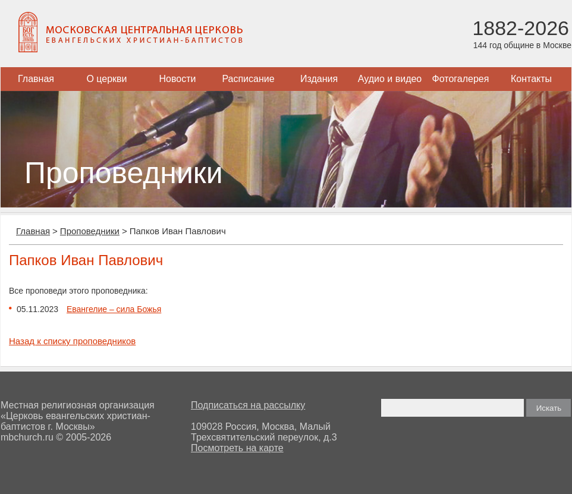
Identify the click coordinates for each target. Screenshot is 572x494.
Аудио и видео (390, 79)
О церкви (106, 79)
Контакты (531, 79)
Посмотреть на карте (237, 448)
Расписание (248, 79)
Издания (319, 79)
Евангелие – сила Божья (114, 309)
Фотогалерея (460, 79)
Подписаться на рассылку (248, 405)
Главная (36, 79)
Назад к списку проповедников (72, 341)
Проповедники (90, 231)
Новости (177, 79)
